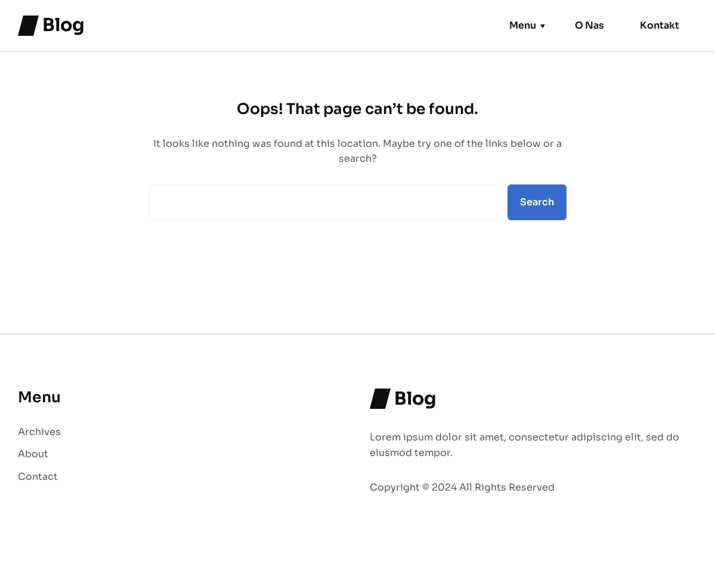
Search (537, 202)
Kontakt (659, 25)
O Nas (589, 25)
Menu (522, 25)
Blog (63, 25)
